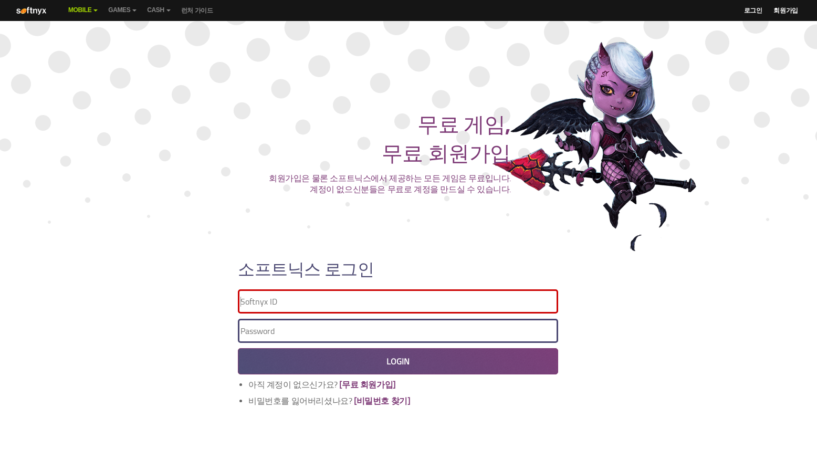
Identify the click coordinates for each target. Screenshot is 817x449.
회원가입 (785, 10)
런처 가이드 (197, 10)
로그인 (753, 10)
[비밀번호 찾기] (382, 401)
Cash (158, 13)
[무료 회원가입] (367, 385)
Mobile (83, 13)
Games (122, 13)
